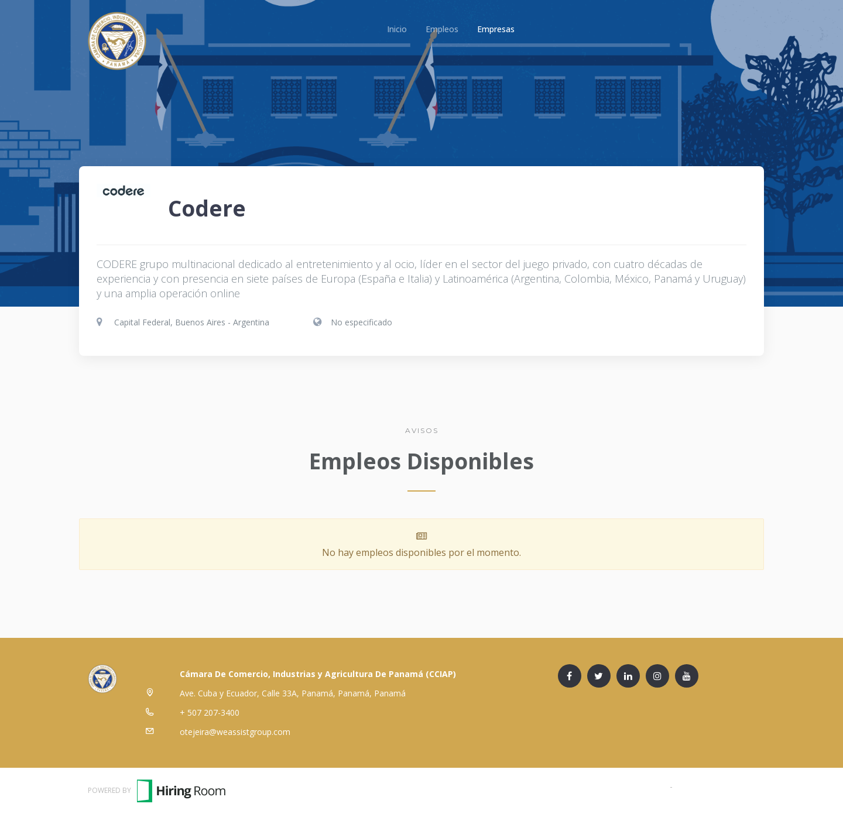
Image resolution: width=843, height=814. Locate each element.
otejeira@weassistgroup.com (235, 731)
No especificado (361, 322)
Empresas (496, 29)
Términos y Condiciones (621, 786)
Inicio (397, 29)
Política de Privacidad (715, 786)
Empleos (442, 29)
